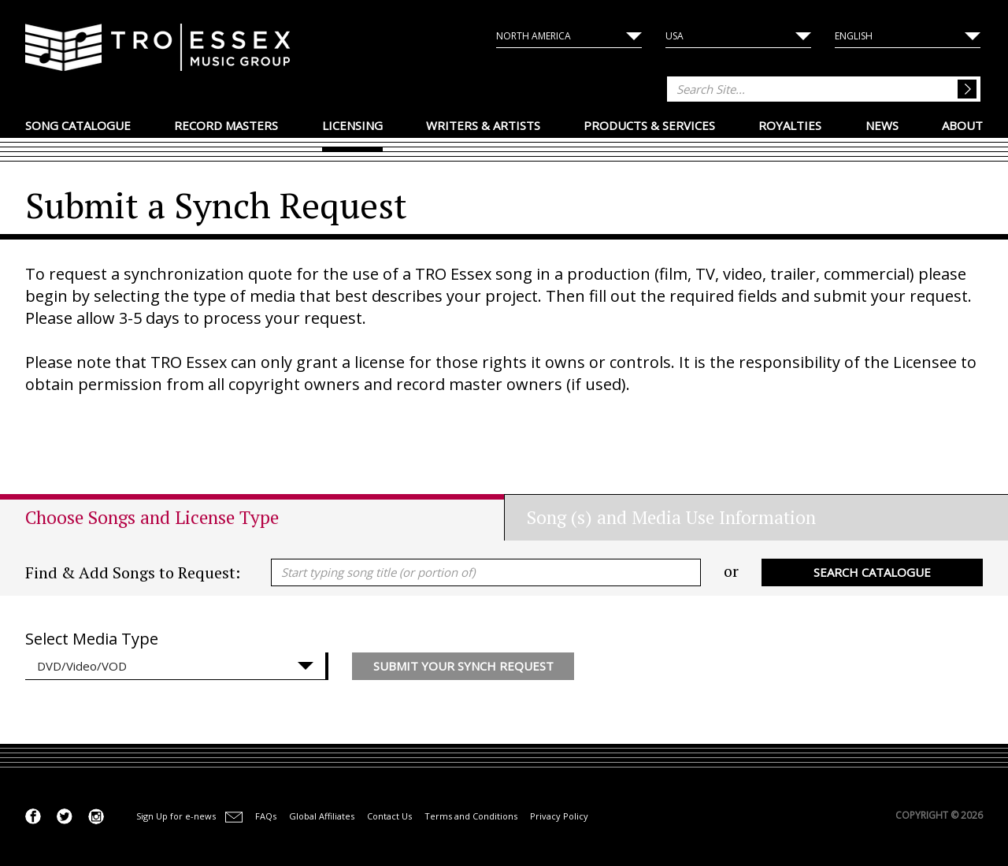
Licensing (352, 125)
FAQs (265, 816)
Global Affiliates (321, 816)
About (962, 125)
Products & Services (649, 125)
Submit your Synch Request (463, 666)
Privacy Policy (559, 816)
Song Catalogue (78, 125)
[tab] (264, 517)
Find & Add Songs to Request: (132, 572)
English (854, 36)
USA (674, 36)
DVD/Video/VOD (82, 666)
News (882, 125)
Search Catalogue (872, 572)
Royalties (789, 125)
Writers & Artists (483, 125)
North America (533, 36)
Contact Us (389, 816)
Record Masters (226, 125)
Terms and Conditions (470, 816)
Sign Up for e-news (176, 816)
